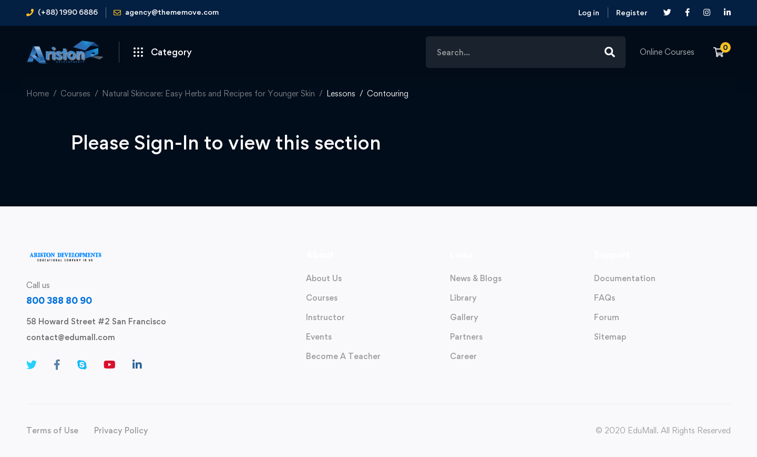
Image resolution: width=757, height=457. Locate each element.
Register (632, 12)
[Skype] (82, 365)
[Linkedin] (137, 365)
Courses (75, 93)
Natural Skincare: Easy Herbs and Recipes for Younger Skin (208, 93)
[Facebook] (57, 365)
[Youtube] (109, 365)
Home (37, 93)
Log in (588, 12)
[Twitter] (31, 365)
